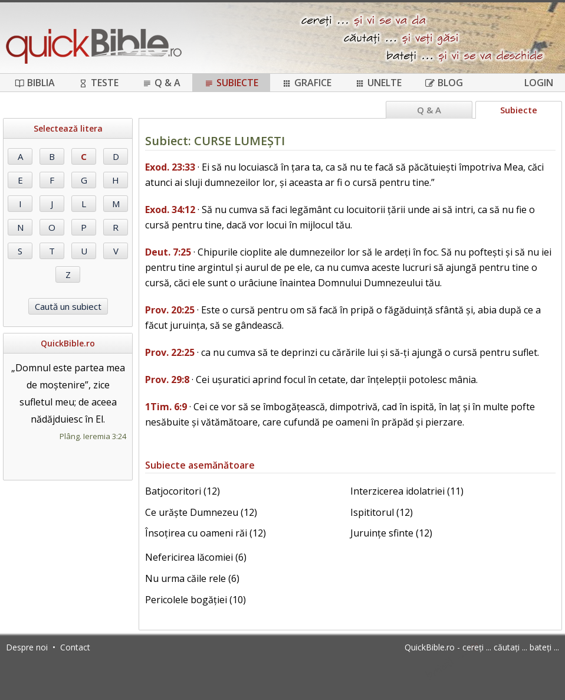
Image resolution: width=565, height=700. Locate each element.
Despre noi (27, 647)
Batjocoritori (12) (182, 491)
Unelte (378, 82)
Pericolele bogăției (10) (195, 599)
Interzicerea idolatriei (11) (407, 491)
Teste (98, 82)
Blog (444, 82)
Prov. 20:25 (170, 309)
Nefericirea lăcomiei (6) (196, 557)
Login (538, 82)
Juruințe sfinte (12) (391, 532)
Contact (75, 647)
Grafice (306, 82)
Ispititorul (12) (381, 512)
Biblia (35, 82)
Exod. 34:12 (170, 209)
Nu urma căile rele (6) (192, 578)
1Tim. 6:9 (166, 406)
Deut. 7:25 (168, 252)
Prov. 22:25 (170, 352)
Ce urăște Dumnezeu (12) (201, 512)
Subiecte (231, 82)
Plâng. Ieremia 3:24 (93, 436)
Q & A (161, 82)
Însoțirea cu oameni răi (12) (205, 532)
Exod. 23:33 (170, 167)
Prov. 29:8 (167, 379)
